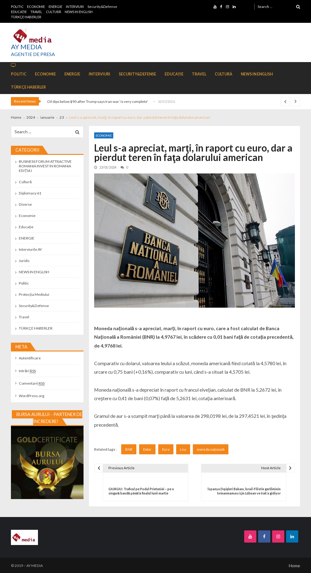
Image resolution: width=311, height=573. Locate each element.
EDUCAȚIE (19, 12)
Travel (24, 317)
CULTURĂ (53, 12)
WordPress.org (31, 395)
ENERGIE (55, 7)
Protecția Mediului (34, 294)
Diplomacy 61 (30, 193)
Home (294, 565)
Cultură (25, 182)
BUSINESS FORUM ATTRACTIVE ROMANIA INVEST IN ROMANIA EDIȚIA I (45, 166)
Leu (183, 449)
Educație (26, 227)
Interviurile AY (30, 249)
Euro (165, 449)
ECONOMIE (36, 7)
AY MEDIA (26, 47)
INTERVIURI (75, 7)
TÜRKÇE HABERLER (26, 17)
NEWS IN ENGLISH (79, 12)
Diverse (25, 204)
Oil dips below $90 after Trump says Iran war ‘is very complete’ (97, 101)
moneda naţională (210, 449)
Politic (24, 283)
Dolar (147, 449)
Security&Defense (102, 7)
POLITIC (17, 7)
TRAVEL (36, 12)
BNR (128, 449)
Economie (104, 135)
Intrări (27, 371)
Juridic (24, 260)
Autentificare (30, 358)
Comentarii (32, 383)
